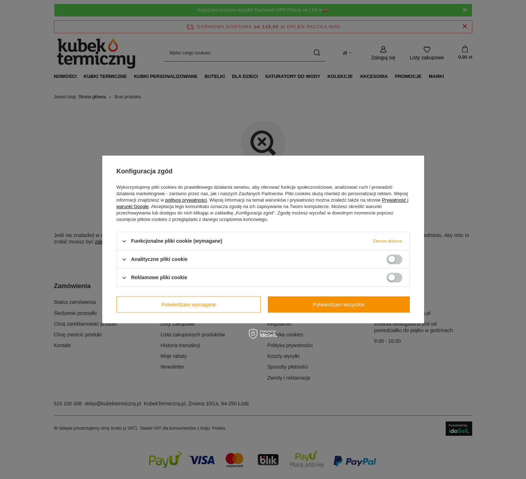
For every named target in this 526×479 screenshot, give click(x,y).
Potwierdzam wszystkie (339, 304)
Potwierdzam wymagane (188, 304)
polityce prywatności (186, 200)
